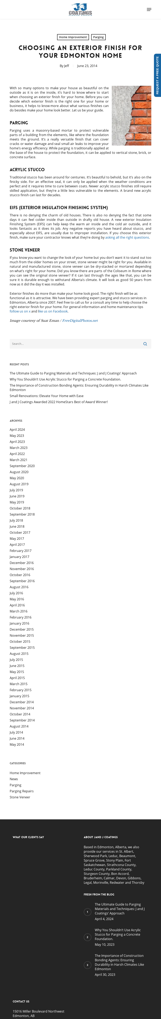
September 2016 (22, 581)
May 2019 (17, 502)
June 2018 (17, 526)
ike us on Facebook (53, 311)
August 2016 (19, 587)
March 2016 (18, 611)
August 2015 (19, 653)
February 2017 (20, 550)
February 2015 (20, 690)
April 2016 (17, 605)
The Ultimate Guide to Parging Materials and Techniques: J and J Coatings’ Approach (73, 373)
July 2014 (16, 732)
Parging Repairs (22, 791)
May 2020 (17, 478)
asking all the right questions (127, 237)
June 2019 (17, 496)
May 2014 (17, 744)
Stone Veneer (20, 797)
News (14, 779)
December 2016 (22, 563)
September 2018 (22, 514)
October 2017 (20, 532)
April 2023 (17, 441)
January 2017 (19, 557)
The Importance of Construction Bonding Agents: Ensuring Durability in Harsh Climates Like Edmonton (79, 387)
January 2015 (19, 696)
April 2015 (17, 678)
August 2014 (19, 726)
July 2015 (16, 659)
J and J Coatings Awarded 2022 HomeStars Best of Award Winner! (59, 402)
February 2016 (20, 617)
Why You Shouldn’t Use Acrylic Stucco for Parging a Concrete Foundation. (65, 379)
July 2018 (16, 520)
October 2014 (20, 714)
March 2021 (18, 460)
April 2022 (17, 454)
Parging (98, 37)
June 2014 (17, 738)
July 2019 (16, 490)
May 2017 (17, 538)
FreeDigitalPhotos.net (80, 321)
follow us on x (20, 311)
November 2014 (22, 708)
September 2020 (22, 466)
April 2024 (17, 429)
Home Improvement (73, 37)
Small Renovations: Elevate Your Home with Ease (47, 396)
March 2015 (18, 684)
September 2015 (22, 647)
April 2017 (17, 544)
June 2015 (17, 666)
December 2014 (22, 702)
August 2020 (19, 472)
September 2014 (22, 720)
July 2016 (16, 593)
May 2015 (17, 672)
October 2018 (20, 508)
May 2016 (17, 599)
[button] (149, 9)
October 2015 (20, 641)
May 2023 (17, 435)
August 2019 (19, 484)
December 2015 (22, 629)
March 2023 (18, 448)
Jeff (66, 66)
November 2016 (22, 569)
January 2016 (19, 623)
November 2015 (22, 635)
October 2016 (20, 575)
